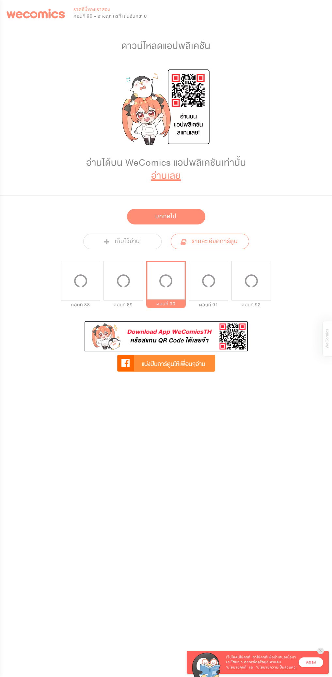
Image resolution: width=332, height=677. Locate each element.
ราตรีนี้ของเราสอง (91, 10)
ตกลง (311, 662)
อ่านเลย (166, 176)
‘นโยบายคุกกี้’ (237, 667)
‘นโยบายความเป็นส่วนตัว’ (276, 667)
